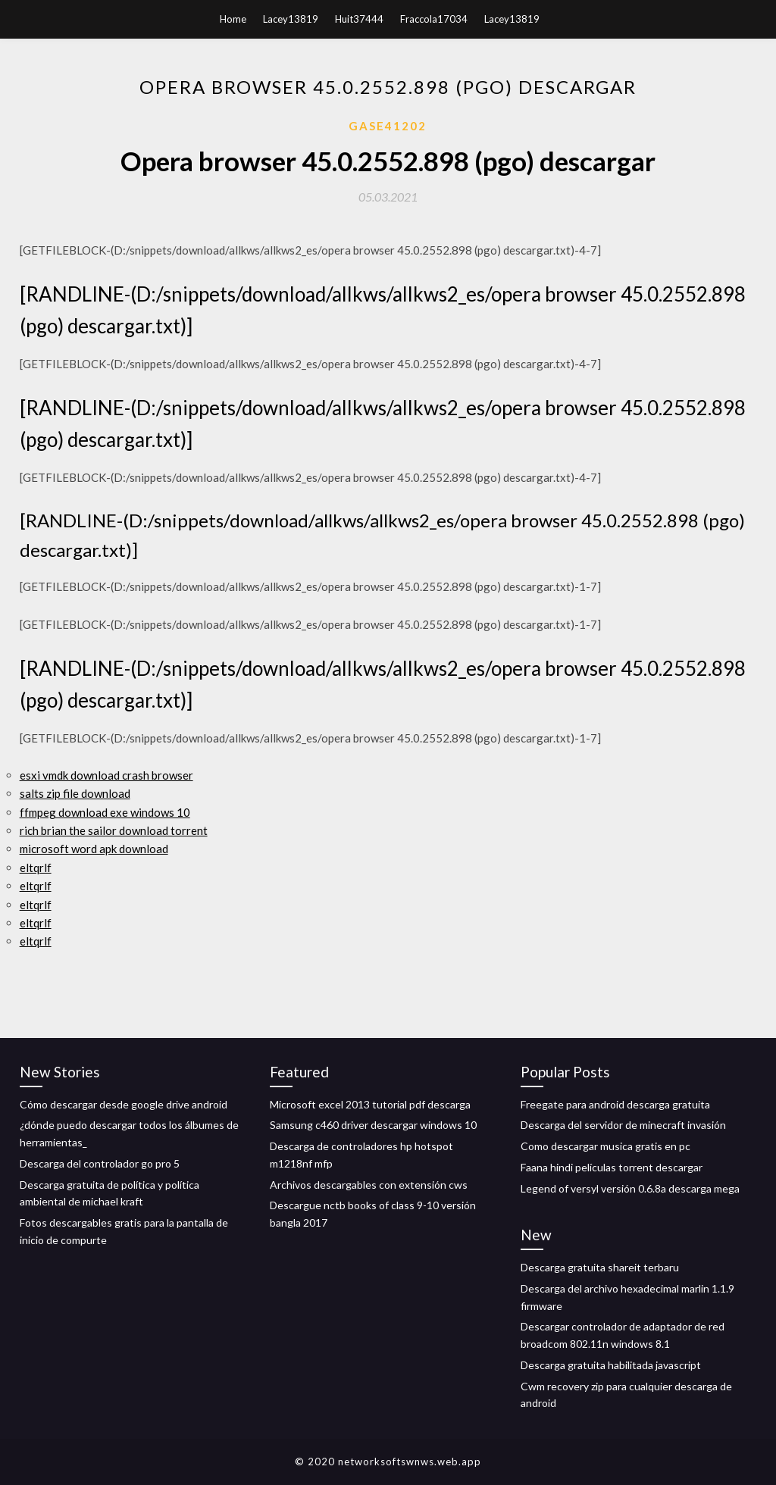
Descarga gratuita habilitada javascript (611, 1364)
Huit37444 (359, 19)
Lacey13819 (290, 19)
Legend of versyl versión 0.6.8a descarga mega (630, 1188)
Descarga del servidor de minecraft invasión (623, 1124)
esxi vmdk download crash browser (106, 775)
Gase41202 (388, 126)
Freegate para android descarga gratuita (615, 1104)
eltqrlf (36, 867)
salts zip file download (75, 793)
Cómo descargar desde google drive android (123, 1104)
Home (233, 19)
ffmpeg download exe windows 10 (105, 812)
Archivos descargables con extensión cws (369, 1184)
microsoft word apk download (94, 848)
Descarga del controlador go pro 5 (100, 1163)
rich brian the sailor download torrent (114, 830)
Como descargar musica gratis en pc (605, 1146)
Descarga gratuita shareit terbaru (600, 1267)
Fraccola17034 (434, 19)
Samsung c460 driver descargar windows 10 (373, 1124)
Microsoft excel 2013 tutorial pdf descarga (370, 1104)
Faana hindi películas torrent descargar (611, 1167)
